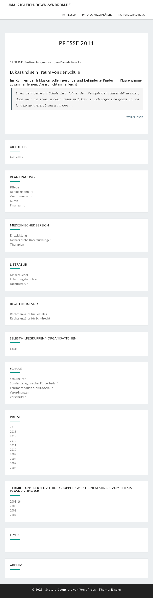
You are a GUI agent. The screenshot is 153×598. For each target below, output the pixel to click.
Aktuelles (16, 157)
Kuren (14, 201)
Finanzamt (17, 205)
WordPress (87, 589)
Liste (13, 349)
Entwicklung (18, 235)
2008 (13, 459)
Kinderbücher (19, 275)
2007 (13, 463)
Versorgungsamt (21, 196)
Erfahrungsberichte (23, 279)
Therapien (17, 244)
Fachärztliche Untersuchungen (31, 240)
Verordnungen (19, 392)
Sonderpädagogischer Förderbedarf (34, 383)
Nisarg (116, 589)
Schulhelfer (18, 379)
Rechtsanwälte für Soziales (28, 314)
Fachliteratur (19, 284)
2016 (13, 427)
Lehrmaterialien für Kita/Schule (31, 388)
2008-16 (15, 501)
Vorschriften (18, 397)
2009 (13, 454)
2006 (13, 468)
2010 (13, 450)
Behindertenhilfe (21, 192)
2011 (13, 445)
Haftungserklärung (132, 14)
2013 (13, 436)
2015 (13, 432)
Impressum (69, 14)
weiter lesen (134, 117)
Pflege (14, 187)
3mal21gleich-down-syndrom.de (39, 4)
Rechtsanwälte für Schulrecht (30, 318)
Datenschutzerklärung (97, 14)
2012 (13, 441)
